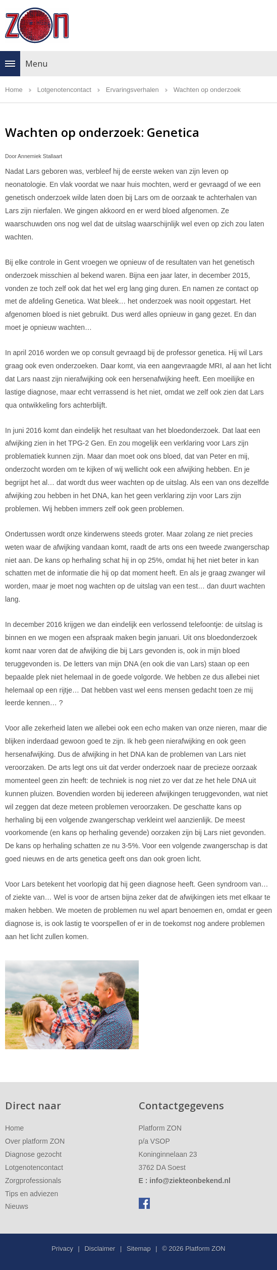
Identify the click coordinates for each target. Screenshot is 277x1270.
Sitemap (139, 1248)
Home (14, 1128)
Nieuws (16, 1206)
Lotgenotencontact (34, 1167)
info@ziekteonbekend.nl (190, 1181)
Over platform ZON (35, 1141)
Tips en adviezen (31, 1194)
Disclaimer (100, 1248)
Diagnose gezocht (33, 1154)
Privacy (62, 1248)
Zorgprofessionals (33, 1181)
